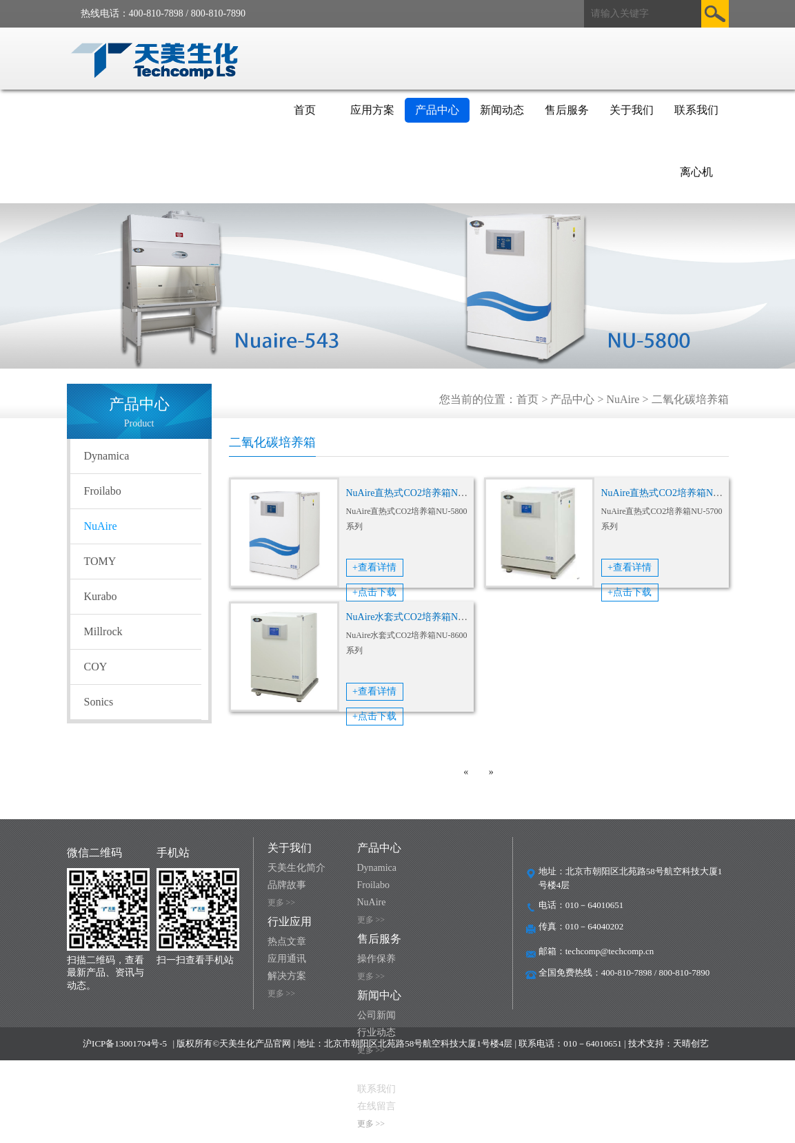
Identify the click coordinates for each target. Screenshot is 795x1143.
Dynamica (107, 456)
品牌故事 (287, 885)
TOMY (100, 561)
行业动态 (376, 1032)
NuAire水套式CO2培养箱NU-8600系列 (426, 617)
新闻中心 (379, 995)
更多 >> (282, 902)
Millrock (103, 631)
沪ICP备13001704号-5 (125, 1043)
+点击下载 (374, 592)
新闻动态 (502, 110)
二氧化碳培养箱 (690, 399)
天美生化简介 (296, 868)
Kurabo (100, 596)
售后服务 (567, 110)
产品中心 (437, 110)
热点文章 (287, 941)
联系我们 (696, 110)
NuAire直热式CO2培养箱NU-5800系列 (426, 493)
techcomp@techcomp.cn (609, 951)
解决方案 (287, 976)
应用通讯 (287, 959)
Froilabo (102, 491)
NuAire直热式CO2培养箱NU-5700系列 (681, 493)
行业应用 (290, 921)
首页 (305, 110)
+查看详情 (374, 567)
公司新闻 (376, 1015)
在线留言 (376, 1106)
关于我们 (632, 110)
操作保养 (376, 959)
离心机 (696, 172)
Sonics (99, 702)
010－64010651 (594, 905)
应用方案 (372, 110)
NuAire (622, 399)
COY (96, 666)
